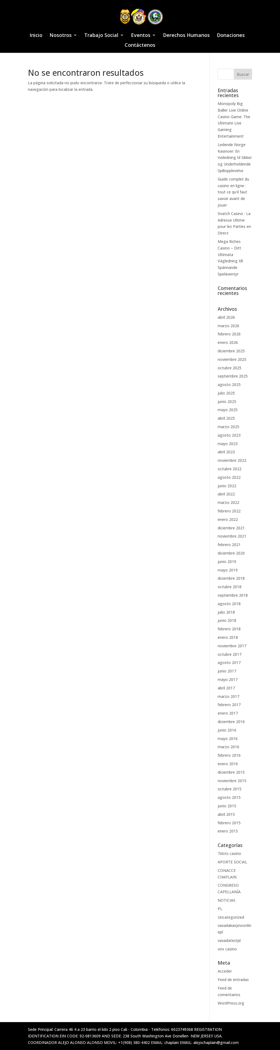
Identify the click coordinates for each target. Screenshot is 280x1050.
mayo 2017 (228, 679)
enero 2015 (228, 831)
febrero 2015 (229, 822)
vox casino (227, 949)
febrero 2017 (229, 704)
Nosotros (60, 35)
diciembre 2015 (231, 772)
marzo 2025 (228, 426)
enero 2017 (228, 713)
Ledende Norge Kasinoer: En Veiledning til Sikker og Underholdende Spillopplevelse (235, 157)
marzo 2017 (228, 696)
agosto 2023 (229, 435)
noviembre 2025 (232, 359)
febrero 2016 (229, 755)
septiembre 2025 (233, 376)
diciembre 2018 (231, 578)
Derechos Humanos (186, 35)
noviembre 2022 (232, 460)
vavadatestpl (229, 940)
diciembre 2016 (231, 721)
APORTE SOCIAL (232, 862)
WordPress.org (231, 1003)
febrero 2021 (229, 544)
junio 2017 (227, 671)
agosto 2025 (229, 384)
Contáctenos (140, 45)
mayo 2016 (228, 738)
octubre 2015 (229, 788)
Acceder (225, 971)
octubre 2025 (229, 367)
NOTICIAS (226, 900)
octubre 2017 (229, 654)
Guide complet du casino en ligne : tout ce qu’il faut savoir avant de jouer (233, 192)
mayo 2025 (228, 409)
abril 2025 (226, 418)
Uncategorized (231, 917)
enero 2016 (228, 763)
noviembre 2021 (232, 536)
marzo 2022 (228, 502)
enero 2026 (228, 342)
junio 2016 (227, 730)
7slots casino (229, 853)
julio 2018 (226, 612)
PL (220, 908)
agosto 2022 (229, 477)
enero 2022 (228, 519)
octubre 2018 (229, 586)
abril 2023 (226, 451)
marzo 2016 (228, 746)
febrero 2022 (229, 511)
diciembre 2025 (231, 350)
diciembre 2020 (231, 553)
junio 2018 (227, 620)
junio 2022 (227, 485)
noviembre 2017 (232, 645)
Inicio (36, 35)
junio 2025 (227, 401)
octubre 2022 (229, 468)
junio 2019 (227, 561)
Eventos (140, 35)
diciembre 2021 (231, 527)
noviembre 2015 (232, 780)
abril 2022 (226, 494)
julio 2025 (226, 393)
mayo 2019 (228, 570)
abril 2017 (226, 688)
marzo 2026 (228, 325)
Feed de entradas (233, 979)
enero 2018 (228, 637)
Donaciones (231, 35)
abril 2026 (226, 317)
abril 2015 (226, 814)
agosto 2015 (229, 797)
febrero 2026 (229, 334)
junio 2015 (227, 805)
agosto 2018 (229, 603)
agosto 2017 (229, 662)
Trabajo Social (101, 35)
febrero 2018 (229, 628)
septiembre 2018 (233, 595)
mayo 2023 (228, 443)
